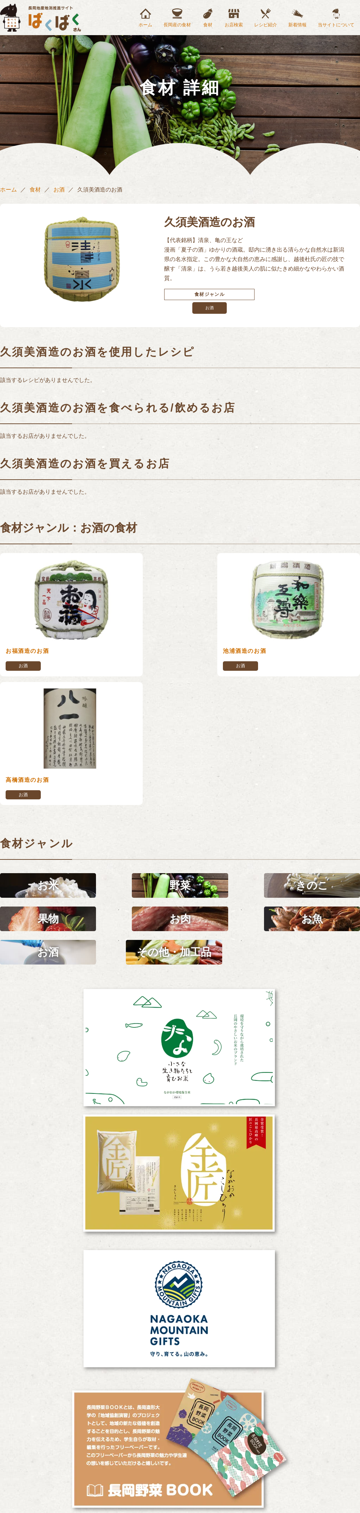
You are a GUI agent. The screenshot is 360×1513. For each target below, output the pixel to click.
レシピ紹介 (265, 24)
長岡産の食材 (177, 24)
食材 (207, 24)
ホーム (145, 24)
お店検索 (234, 24)
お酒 (59, 190)
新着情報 (297, 24)
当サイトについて (336, 24)
